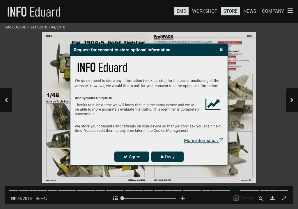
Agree (131, 156)
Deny (167, 156)
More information (203, 140)
